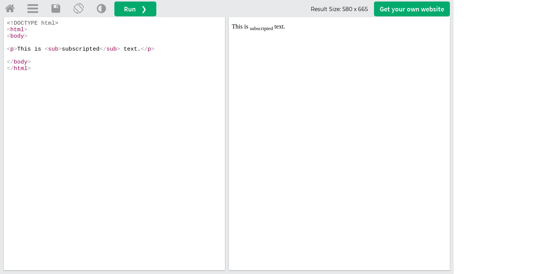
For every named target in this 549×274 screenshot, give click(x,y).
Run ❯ (135, 9)
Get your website (412, 9)
